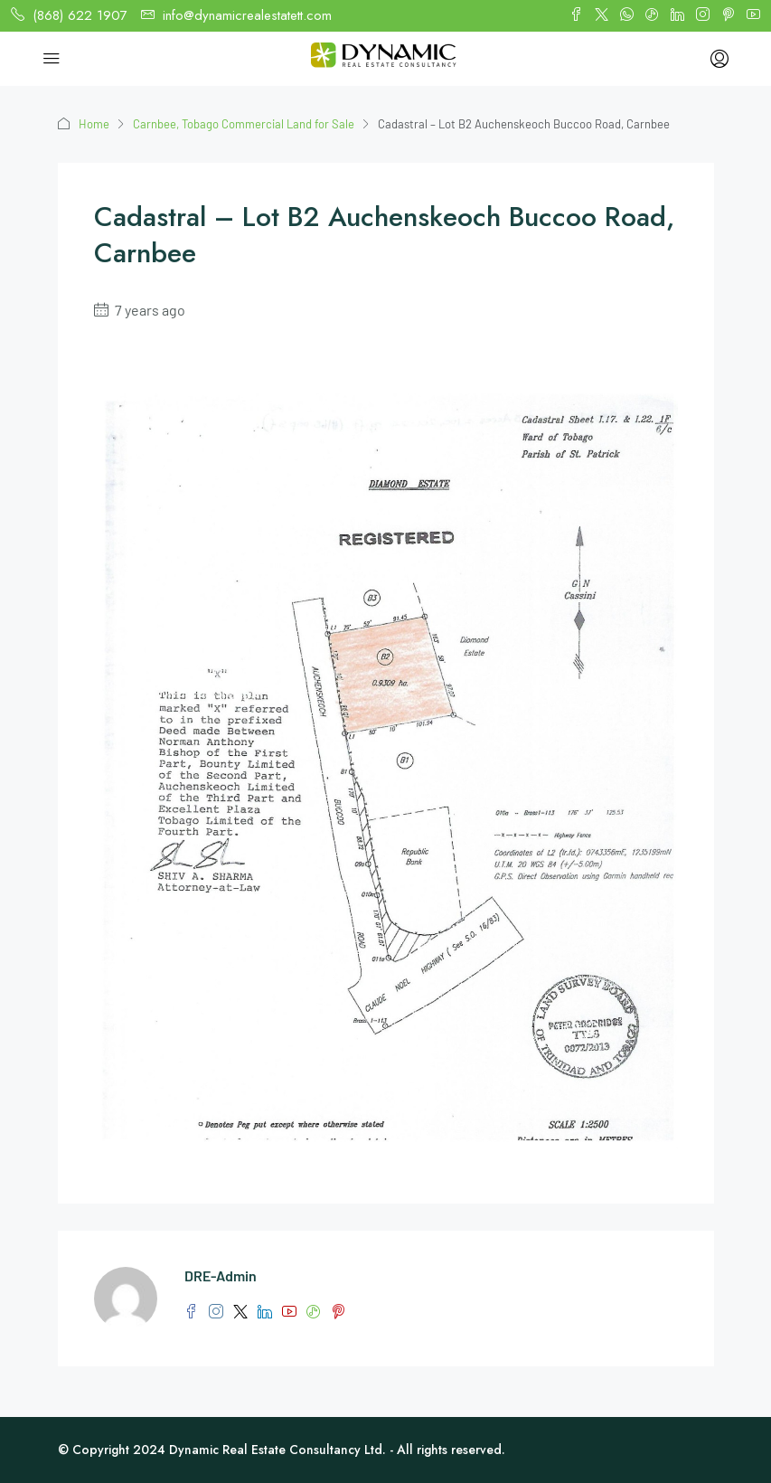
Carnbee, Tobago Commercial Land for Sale (243, 124)
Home (94, 124)
